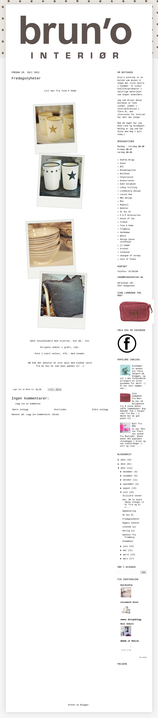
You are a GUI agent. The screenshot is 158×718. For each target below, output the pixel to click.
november (128, 476)
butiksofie (126, 585)
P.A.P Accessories (130, 215)
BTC (122, 167)
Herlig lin (128, 531)
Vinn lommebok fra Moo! (137, 396)
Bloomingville (128, 170)
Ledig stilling (128, 187)
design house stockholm (127, 240)
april (126, 554)
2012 (124, 468)
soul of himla (128, 259)
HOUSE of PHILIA (129, 641)
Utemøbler (128, 541)
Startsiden (60, 409)
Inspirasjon (126, 177)
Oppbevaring (129, 511)
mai (125, 550)
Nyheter (124, 208)
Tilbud (123, 222)
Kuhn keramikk (128, 184)
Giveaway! (137, 366)
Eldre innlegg (100, 409)
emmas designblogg (130, 619)
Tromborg (125, 229)
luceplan (125, 252)
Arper (123, 163)
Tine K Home (126, 225)
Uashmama (125, 232)
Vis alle (142, 657)
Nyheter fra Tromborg (129, 536)
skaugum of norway (130, 255)
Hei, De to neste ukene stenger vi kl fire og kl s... (133, 503)
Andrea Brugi (127, 160)
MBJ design (126, 198)
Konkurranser (127, 181)
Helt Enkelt (127, 624)
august (127, 488)
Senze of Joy (127, 218)
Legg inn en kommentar (28, 404)
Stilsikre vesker (132, 496)
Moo (122, 201)
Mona (28, 390)
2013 (124, 464)
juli (126, 492)
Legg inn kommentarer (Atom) (42, 414)
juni (126, 546)
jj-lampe (125, 245)
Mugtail (124, 205)
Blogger (84, 705)
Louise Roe (126, 194)
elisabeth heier (129, 602)
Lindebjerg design (130, 191)
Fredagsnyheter (131, 519)
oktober (128, 480)
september (129, 484)
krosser (124, 249)
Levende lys (129, 527)
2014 (124, 460)
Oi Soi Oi (125, 212)
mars (126, 559)
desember (128, 472)
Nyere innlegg (20, 409)
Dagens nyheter (131, 523)
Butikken (125, 174)
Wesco (123, 236)
